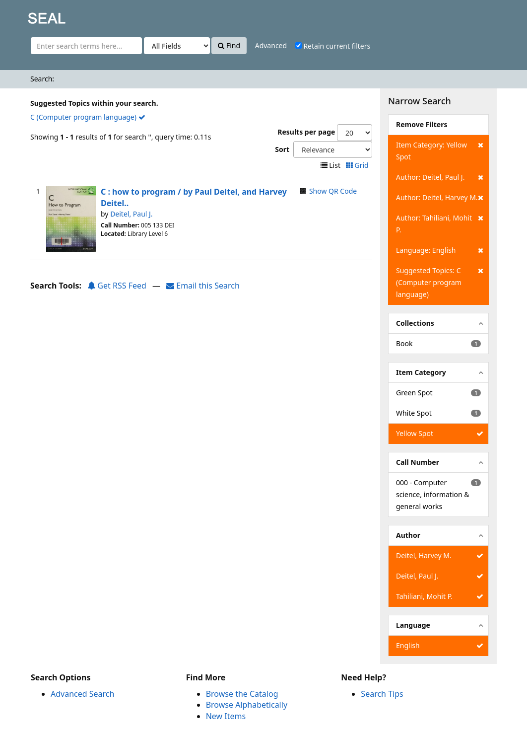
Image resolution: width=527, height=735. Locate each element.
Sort (282, 149)
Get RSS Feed (116, 285)
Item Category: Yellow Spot (439, 150)
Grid (358, 165)
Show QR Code (333, 191)
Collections (415, 323)
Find (229, 45)
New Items (226, 716)
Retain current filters (332, 46)
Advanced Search (82, 693)
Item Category (421, 372)
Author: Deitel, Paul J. (439, 177)
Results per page (306, 132)
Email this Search (203, 285)
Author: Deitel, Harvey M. (439, 198)
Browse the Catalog (242, 693)
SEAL (26, 15)
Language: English (439, 250)
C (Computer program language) (87, 117)
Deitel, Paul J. (131, 214)
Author (408, 535)
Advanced (271, 45)
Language (413, 625)
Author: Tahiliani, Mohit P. (439, 223)
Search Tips (382, 693)
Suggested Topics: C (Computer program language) (439, 282)
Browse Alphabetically (246, 704)
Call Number (417, 462)
